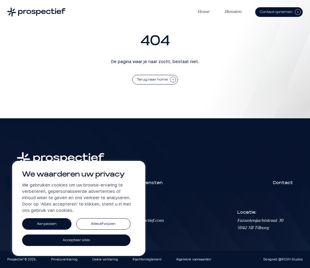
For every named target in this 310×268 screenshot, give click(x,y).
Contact (283, 183)
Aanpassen (47, 223)
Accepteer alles (76, 240)
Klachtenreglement (147, 259)
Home (203, 11)
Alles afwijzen (103, 223)
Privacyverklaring (64, 259)
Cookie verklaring (105, 259)
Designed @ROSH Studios (283, 259)
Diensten (233, 11)
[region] (78, 208)
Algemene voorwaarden (193, 259)
